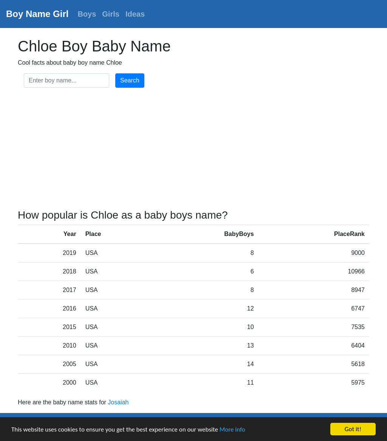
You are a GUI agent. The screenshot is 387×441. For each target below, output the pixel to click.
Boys (86, 14)
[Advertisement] (193, 150)
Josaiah (118, 402)
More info (232, 429)
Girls (110, 14)
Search (129, 80)
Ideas (135, 14)
